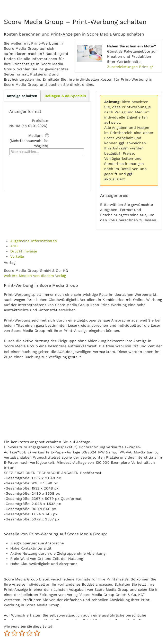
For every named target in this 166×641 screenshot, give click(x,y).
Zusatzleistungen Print (128, 67)
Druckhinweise (23, 251)
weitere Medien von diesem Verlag (35, 276)
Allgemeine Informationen (33, 241)
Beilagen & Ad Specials (65, 96)
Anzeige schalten (22, 96)
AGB (14, 246)
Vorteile (17, 256)
